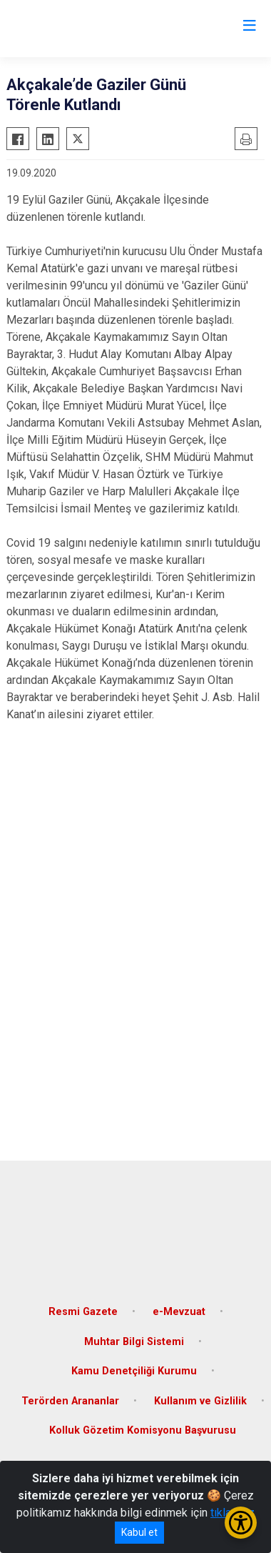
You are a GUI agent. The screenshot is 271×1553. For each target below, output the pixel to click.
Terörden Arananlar (70, 1401)
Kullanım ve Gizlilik (200, 1401)
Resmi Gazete (83, 1312)
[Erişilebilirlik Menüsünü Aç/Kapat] (241, 1523)
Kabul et (139, 1532)
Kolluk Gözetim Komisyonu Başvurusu (142, 1430)
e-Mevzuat (179, 1312)
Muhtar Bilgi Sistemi (134, 1342)
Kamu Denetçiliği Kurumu (134, 1371)
